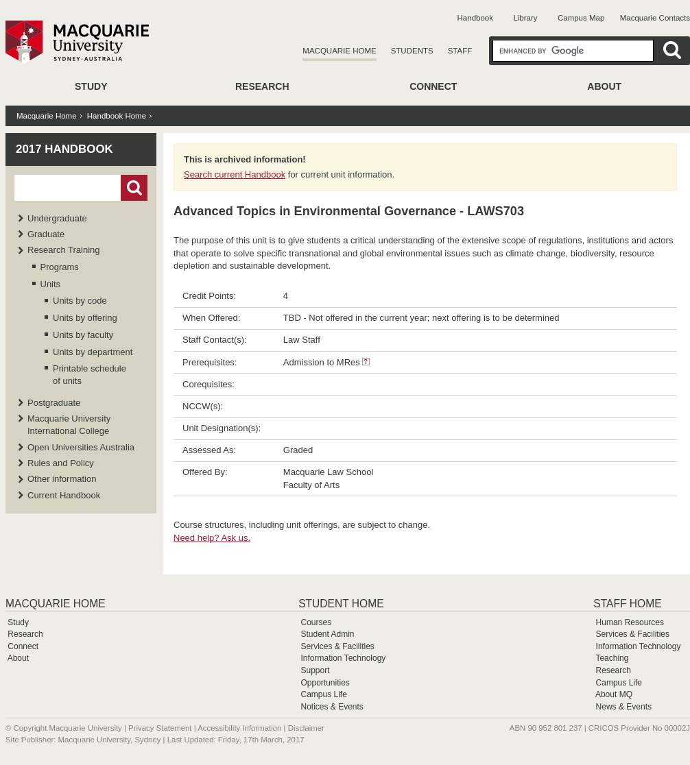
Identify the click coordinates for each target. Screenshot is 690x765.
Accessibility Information (239, 728)
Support (314, 670)
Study (91, 86)
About (604, 86)
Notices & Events (331, 707)
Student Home (340, 603)
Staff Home (627, 603)
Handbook (475, 18)
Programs (59, 267)
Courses (315, 622)
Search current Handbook (234, 174)
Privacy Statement (159, 728)
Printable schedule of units (89, 374)
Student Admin (327, 634)
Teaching (611, 658)
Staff (460, 51)
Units (50, 284)
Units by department (92, 352)
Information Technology (342, 658)
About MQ (613, 694)
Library (525, 18)
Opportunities (324, 683)
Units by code (80, 300)
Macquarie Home (339, 51)
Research (262, 86)
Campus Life (323, 694)
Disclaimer (306, 728)
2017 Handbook (64, 149)
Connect (433, 86)
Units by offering (85, 318)
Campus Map (581, 18)
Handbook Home (116, 116)
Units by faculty (83, 335)
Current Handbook (63, 495)
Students (412, 51)
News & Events (624, 707)
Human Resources (630, 622)
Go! (134, 188)
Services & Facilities (337, 646)
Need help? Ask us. (212, 538)
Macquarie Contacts (655, 18)
